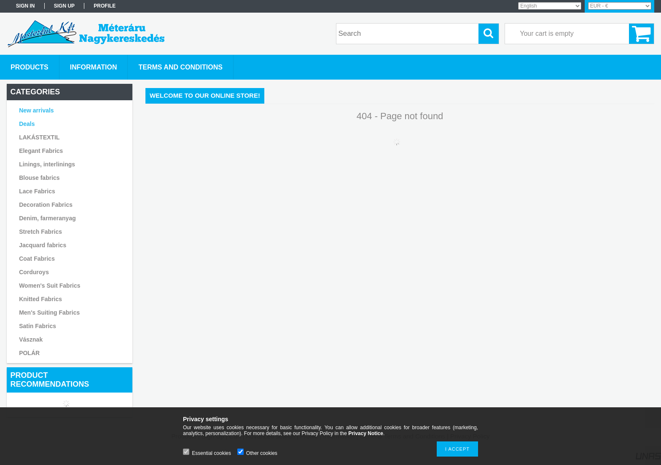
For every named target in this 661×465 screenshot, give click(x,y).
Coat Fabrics (37, 258)
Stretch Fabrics (40, 231)
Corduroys (34, 272)
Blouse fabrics (39, 177)
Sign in (25, 6)
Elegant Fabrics (41, 150)
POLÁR (29, 353)
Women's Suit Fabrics (49, 285)
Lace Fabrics (37, 191)
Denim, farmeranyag (47, 218)
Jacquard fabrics (42, 245)
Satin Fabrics (37, 326)
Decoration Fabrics (46, 204)
